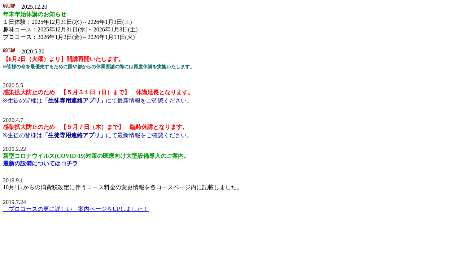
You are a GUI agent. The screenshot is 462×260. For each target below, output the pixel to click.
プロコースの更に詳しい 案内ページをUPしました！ (76, 209)
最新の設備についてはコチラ (40, 163)
